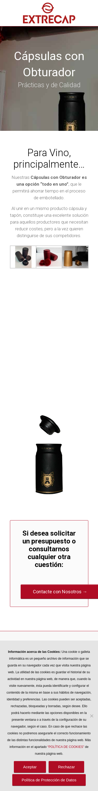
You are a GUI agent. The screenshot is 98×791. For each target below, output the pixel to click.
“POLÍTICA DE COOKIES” (66, 747)
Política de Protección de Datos (49, 780)
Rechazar (66, 767)
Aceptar (30, 767)
